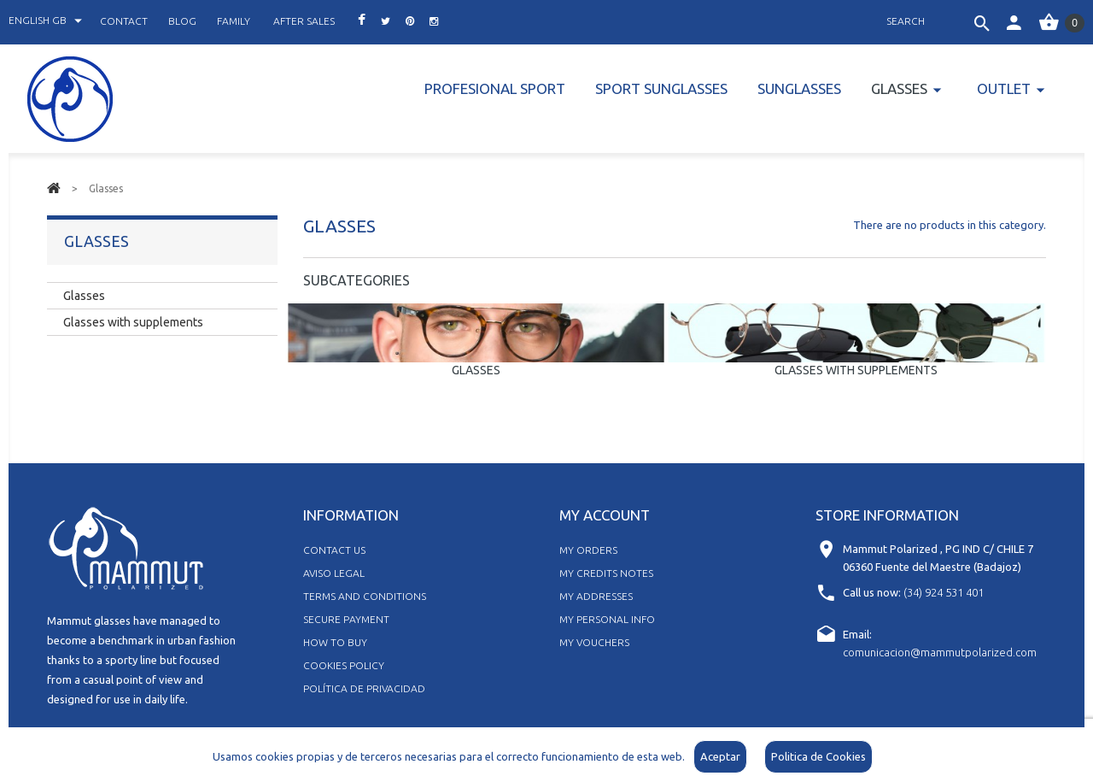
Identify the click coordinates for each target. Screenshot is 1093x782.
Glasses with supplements (856, 370)
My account (604, 515)
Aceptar (720, 756)
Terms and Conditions (364, 596)
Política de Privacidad (364, 688)
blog (182, 20)
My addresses (596, 596)
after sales (304, 20)
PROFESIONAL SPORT (494, 88)
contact (124, 20)
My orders (588, 550)
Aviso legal (334, 573)
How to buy (335, 642)
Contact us (334, 550)
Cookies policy (343, 665)
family (233, 20)
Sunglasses (799, 88)
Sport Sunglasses (661, 88)
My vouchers (594, 642)
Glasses (899, 88)
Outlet (1004, 88)
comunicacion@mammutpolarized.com (940, 652)
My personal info (607, 619)
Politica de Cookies (818, 756)
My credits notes (606, 573)
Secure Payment (346, 619)
